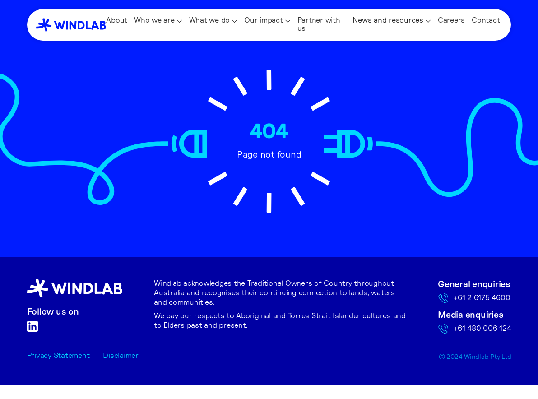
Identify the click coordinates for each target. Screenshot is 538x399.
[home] (71, 25)
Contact (486, 20)
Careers (451, 20)
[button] (158, 20)
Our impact (263, 20)
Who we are (154, 20)
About (116, 20)
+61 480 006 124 (482, 328)
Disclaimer (121, 355)
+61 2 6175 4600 (481, 298)
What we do (209, 20)
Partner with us (318, 24)
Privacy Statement (58, 355)
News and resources (387, 20)
